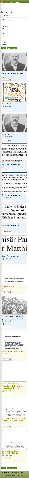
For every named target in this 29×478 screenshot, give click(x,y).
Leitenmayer (4, 30)
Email (4, 475)
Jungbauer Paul (5, 44)
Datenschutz (14, 477)
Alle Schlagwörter (12, 48)
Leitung (3, 28)
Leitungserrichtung (5, 26)
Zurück (3, 48)
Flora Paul (4, 37)
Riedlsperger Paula (5, 35)
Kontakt (18, 475)
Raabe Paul (4, 42)
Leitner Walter (4, 21)
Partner (14, 475)
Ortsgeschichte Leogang (12, 2)
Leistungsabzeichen (5, 24)
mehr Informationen (7, 79)
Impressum (23, 475)
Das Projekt (8, 475)
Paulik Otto (4, 40)
